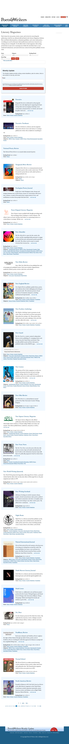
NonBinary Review (21, 632)
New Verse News (20, 444)
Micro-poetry (17, 357)
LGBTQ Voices (23, 139)
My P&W (53, 17)
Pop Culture (36, 252)
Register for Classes (35, 26)
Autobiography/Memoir (14, 249)
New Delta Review (22, 262)
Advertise (26, 732)
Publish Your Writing (5, 26)
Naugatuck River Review (24, 164)
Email (4, 78)
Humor (17, 251)
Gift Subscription (19, 732)
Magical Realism (14, 252)
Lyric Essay (8, 252)
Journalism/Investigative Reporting (27, 251)
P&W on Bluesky (65, 20)
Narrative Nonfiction (20, 301)
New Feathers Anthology (24, 309)
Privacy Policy (56, 732)
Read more (29, 110)
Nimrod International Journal (25, 542)
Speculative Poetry (7, 436)
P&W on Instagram (67, 20)
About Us (44, 732)
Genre (2, 53)
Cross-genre (11, 275)
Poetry (8, 115)
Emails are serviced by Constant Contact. (15, 85)
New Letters (20, 367)
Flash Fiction (24, 275)
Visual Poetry (16, 254)
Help (40, 732)
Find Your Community (25, 26)
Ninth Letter (19, 588)
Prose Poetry (10, 359)
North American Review (23, 681)
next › (23, 703)
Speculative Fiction (22, 359)
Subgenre (14, 53)
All (40, 706)
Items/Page (3, 57)
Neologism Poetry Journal (23, 188)
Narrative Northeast (22, 123)
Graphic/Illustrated (11, 251)
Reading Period (32, 53)
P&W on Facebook (63, 20)
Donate (42, 17)
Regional (15, 359)
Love (4, 252)
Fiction (11, 115)
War (25, 463)
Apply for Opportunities (46, 26)
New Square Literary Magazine (26, 416)
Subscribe (63, 17)
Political (31, 252)
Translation (37, 299)
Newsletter (48, 17)
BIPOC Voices (12, 139)
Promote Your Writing (15, 26)
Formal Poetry (6, 561)
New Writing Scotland (22, 491)
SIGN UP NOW (23, 88)
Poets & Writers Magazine (58, 26)
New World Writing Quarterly (13, 471)
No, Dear (19, 612)
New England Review (22, 283)
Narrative (18, 99)
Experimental (30, 249)
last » (27, 703)
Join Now (66, 26)
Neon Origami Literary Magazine (22, 210)
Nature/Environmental (32, 139)
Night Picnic (20, 515)
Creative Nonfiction (18, 115)
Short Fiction (9, 254)
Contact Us (49, 732)
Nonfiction (26, 435)
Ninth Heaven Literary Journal (26, 570)
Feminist (17, 139)
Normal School (20, 659)
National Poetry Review (11, 148)
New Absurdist (20, 232)
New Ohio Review (21, 395)
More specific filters (7, 60)
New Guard (19, 333)
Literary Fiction (12, 301)
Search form (67, 17)
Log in (57, 17)
